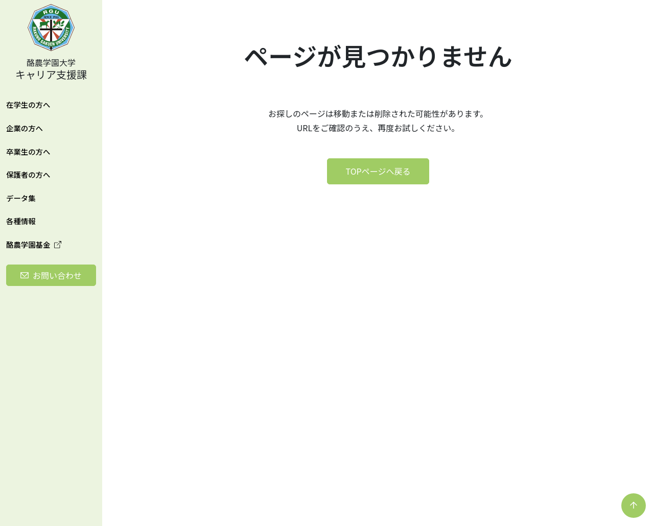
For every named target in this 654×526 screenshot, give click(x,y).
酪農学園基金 (33, 244)
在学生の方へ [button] (28, 104)
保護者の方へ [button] (28, 174)
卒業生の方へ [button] (28, 151)
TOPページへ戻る (378, 171)
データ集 (21, 198)
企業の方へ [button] (24, 128)
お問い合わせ (57, 275)
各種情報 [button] (21, 221)
